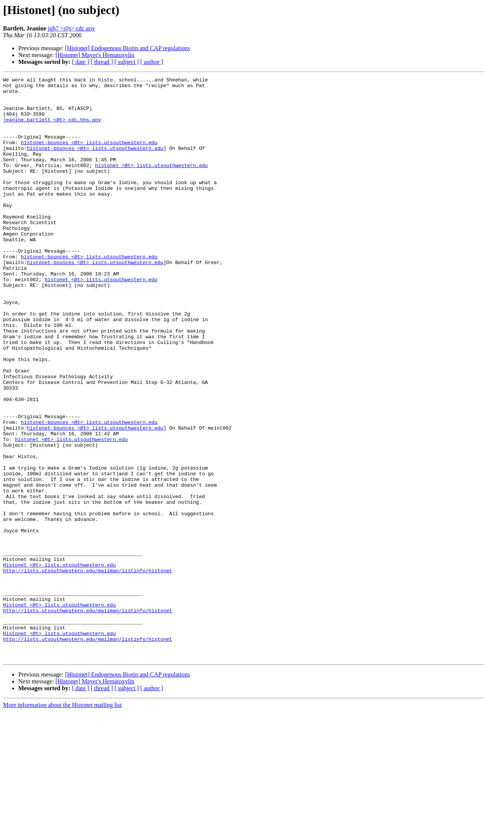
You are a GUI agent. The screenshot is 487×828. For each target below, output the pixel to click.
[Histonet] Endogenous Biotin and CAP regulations (127, 48)
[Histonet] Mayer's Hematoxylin (95, 55)
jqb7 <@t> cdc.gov (71, 28)
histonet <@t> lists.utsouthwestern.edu (151, 183)
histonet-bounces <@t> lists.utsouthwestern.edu (89, 156)
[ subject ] (127, 62)
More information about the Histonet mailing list (62, 821)
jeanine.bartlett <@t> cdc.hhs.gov (52, 128)
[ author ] (151, 62)
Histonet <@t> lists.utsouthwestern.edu (59, 662)
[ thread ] (102, 62)
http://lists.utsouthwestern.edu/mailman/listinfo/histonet (87, 669)
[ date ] (80, 62)
